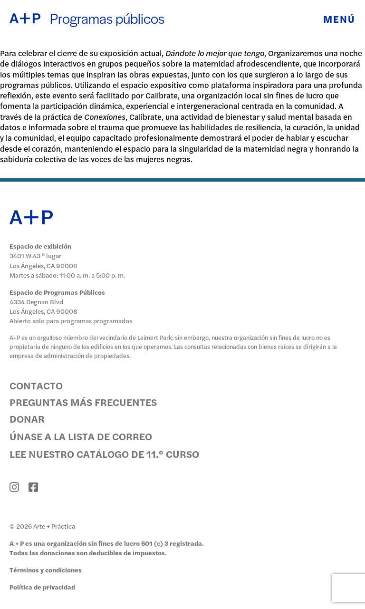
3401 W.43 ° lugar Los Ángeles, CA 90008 (43, 260)
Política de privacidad (42, 586)
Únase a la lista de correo (81, 436)
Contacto (36, 385)
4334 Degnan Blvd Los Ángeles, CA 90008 (43, 306)
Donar (27, 419)
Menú (339, 19)
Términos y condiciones (46, 569)
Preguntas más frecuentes (83, 402)
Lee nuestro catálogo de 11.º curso (104, 453)
